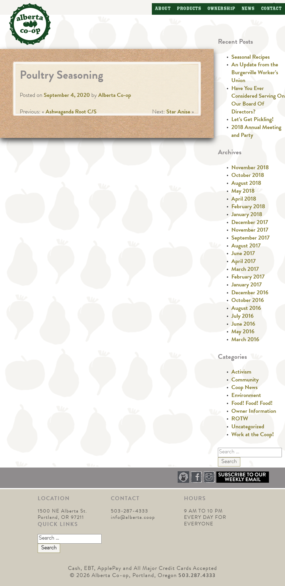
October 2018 (247, 176)
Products (189, 8)
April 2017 (243, 262)
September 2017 (250, 238)
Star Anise (178, 112)
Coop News (244, 388)
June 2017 (243, 254)
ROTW (239, 419)
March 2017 (245, 270)
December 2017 (249, 223)
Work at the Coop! (252, 435)
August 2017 (246, 246)
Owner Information (253, 412)
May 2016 (242, 332)
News (248, 8)
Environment (246, 396)
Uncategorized (247, 427)
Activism (241, 372)
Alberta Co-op (114, 96)
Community (245, 380)
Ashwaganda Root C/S (71, 112)
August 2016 (246, 309)
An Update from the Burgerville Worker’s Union (254, 73)
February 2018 (248, 207)
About (163, 8)
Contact (271, 8)
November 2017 (249, 231)
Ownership (222, 8)
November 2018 (250, 168)
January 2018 (246, 215)
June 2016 (243, 324)
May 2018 (242, 192)
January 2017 (246, 285)
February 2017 (248, 277)
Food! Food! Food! (252, 404)
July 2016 (242, 317)
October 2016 (247, 301)
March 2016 (245, 340)
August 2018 (246, 184)
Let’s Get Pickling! (252, 120)
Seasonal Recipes (250, 58)
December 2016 (249, 293)
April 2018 (243, 199)
